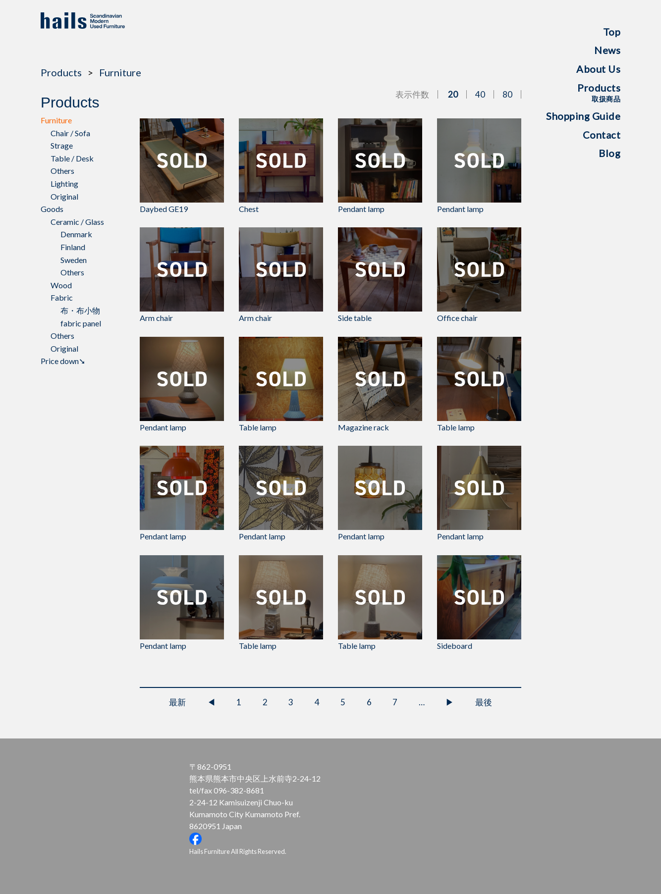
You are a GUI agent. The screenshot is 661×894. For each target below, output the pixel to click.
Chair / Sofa (70, 133)
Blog (609, 153)
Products (598, 92)
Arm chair (182, 274)
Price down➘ (63, 361)
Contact (602, 135)
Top (612, 32)
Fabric (62, 297)
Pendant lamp (380, 165)
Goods (52, 208)
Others (62, 170)
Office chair (479, 274)
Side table (380, 274)
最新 (177, 702)
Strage (62, 145)
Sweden (73, 259)
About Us (598, 69)
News (607, 50)
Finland (72, 247)
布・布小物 (80, 310)
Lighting (64, 183)
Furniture (120, 72)
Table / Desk (72, 158)
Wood (61, 285)
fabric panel (80, 323)
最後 (483, 702)
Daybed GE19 (182, 165)
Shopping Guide (583, 116)
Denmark (76, 234)
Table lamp (281, 384)
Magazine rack (380, 384)
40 (480, 94)
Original (64, 196)
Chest (281, 165)
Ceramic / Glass (77, 221)
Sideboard (479, 602)
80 (507, 94)
